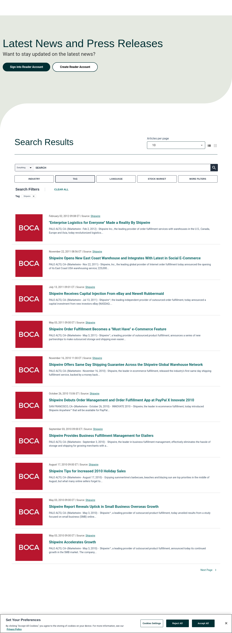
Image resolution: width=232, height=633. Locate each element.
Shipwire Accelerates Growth (72, 542)
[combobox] (176, 145)
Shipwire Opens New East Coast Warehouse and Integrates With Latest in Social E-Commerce (125, 258)
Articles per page (158, 138)
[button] (29, 196)
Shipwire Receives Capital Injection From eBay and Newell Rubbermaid (106, 293)
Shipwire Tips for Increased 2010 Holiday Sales (87, 471)
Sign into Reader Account (26, 67)
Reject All (177, 623)
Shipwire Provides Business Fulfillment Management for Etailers (101, 435)
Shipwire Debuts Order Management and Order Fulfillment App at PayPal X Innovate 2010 (121, 400)
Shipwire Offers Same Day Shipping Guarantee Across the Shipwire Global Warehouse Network (126, 364)
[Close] (226, 624)
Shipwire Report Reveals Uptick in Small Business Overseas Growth (104, 506)
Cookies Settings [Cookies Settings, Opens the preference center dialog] (152, 623)
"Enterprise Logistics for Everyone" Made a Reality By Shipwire (99, 222)
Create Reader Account (75, 67)
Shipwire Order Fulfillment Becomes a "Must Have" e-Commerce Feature (107, 329)
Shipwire (95, 216)
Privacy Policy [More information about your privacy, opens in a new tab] (14, 629)
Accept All (203, 623)
